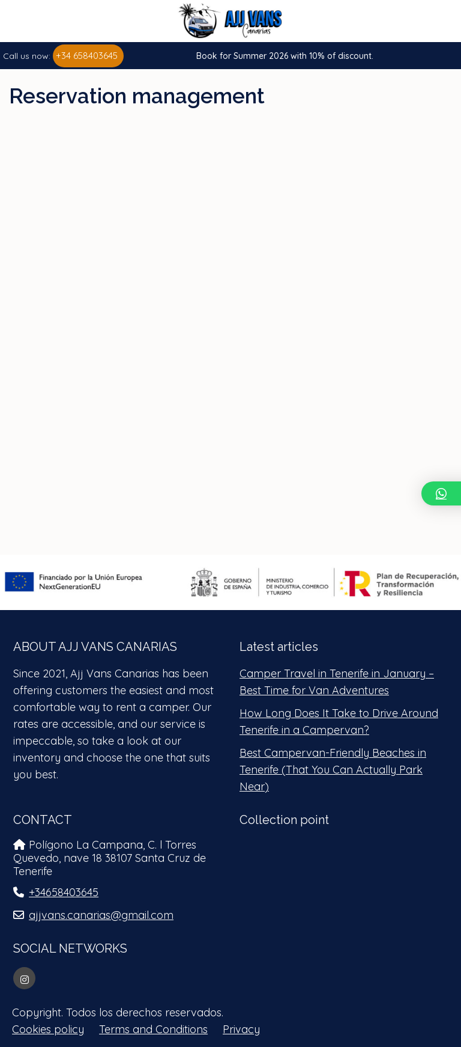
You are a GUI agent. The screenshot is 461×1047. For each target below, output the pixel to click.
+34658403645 (63, 892)
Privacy (241, 1029)
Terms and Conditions (153, 1029)
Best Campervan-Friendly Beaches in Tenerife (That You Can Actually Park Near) (333, 769)
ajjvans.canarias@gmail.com (101, 915)
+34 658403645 (87, 55)
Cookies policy (48, 1029)
